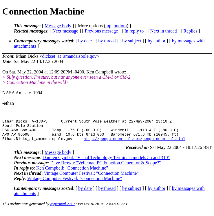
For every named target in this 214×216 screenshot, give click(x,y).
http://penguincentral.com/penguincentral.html (134, 143)
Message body (58, 25)
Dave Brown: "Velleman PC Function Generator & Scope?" (105, 167)
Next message (65, 30)
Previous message (101, 30)
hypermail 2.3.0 (62, 209)
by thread (107, 40)
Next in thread (163, 30)
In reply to (134, 30)
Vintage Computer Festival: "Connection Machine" (91, 178)
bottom (120, 25)
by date (85, 40)
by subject (131, 40)
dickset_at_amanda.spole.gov (69, 56)
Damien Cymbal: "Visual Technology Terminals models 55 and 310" (106, 162)
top (108, 25)
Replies (190, 30)
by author (156, 40)
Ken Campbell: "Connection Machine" (72, 173)
